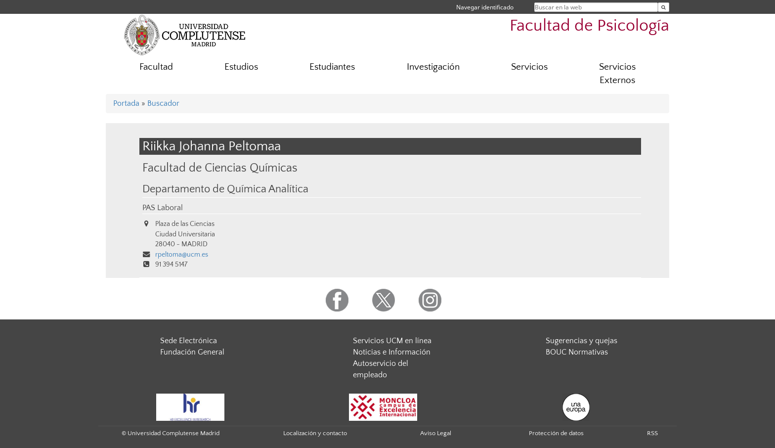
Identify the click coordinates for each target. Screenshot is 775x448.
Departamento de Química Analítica (225, 189)
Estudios (241, 67)
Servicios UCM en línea (392, 340)
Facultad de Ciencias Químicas (220, 168)
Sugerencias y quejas (581, 340)
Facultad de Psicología (589, 26)
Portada (126, 103)
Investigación (433, 67)
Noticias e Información (392, 352)
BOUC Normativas (577, 352)
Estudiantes (332, 67)
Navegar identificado (485, 7)
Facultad (156, 67)
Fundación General (192, 352)
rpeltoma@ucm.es (181, 255)
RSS (652, 433)
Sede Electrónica (188, 340)
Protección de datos (556, 433)
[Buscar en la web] (663, 7)
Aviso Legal (435, 433)
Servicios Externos (617, 74)
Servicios (529, 67)
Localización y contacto (315, 433)
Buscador (163, 103)
